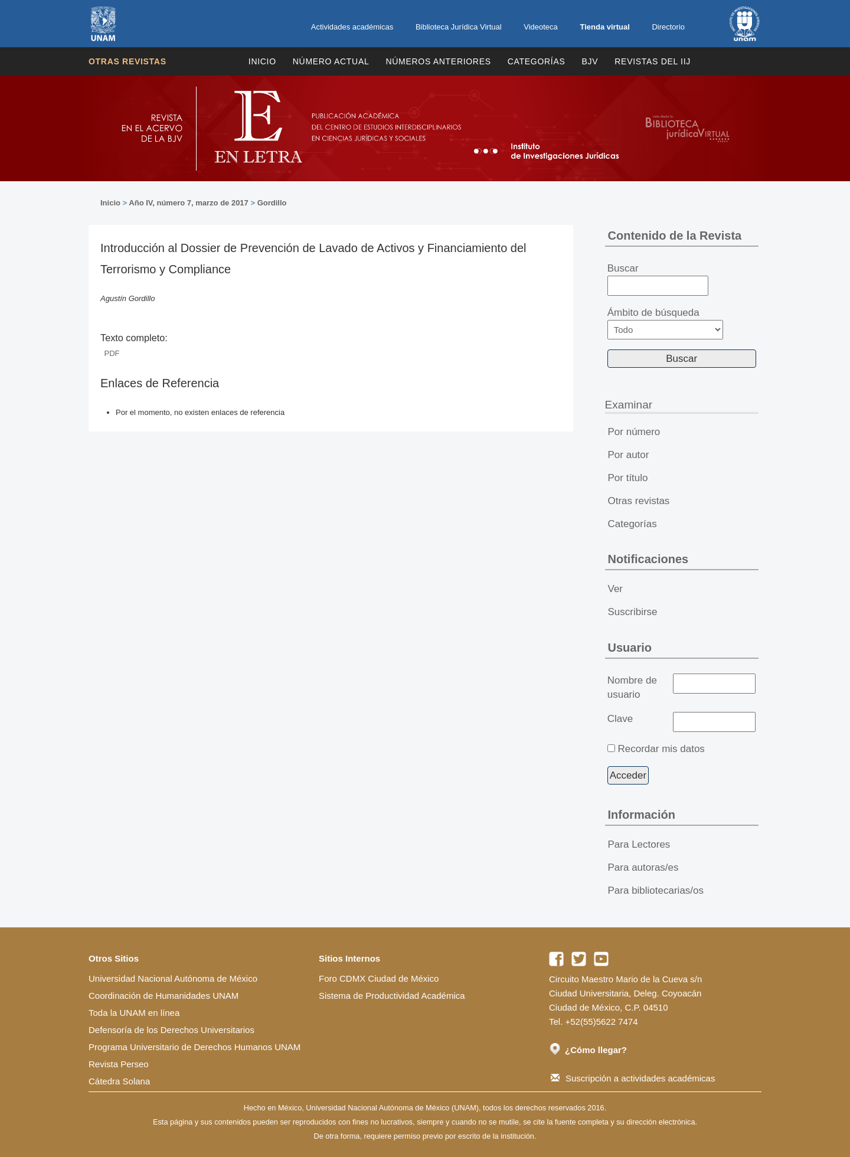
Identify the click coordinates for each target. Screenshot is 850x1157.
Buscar (657, 279)
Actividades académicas (352, 26)
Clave (620, 718)
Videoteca (541, 26)
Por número (634, 431)
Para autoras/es (643, 867)
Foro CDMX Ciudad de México (379, 978)
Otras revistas (127, 61)
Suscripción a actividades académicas (633, 1078)
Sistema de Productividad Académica (392, 996)
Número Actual (331, 61)
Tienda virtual (604, 26)
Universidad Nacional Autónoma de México (173, 978)
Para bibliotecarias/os (656, 890)
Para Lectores (639, 844)
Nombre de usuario (632, 687)
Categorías (536, 61)
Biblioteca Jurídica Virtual (459, 26)
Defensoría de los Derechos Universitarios (171, 1030)
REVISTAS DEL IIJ (652, 61)
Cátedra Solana (119, 1081)
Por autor (628, 454)
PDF (112, 353)
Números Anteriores (438, 61)
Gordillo (272, 202)
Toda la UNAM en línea (134, 1013)
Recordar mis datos (660, 748)
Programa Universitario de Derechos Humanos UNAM (194, 1047)
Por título (628, 477)
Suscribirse (633, 611)
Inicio (262, 61)
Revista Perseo (119, 1064)
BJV (590, 61)
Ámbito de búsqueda (665, 323)
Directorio (668, 26)
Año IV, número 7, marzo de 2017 (189, 202)
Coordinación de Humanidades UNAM (163, 996)
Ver (615, 588)
